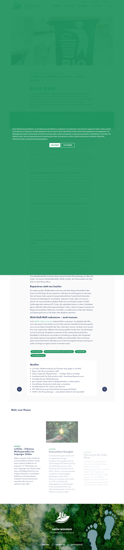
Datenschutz (77, 545)
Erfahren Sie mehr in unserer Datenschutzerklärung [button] (29, 139)
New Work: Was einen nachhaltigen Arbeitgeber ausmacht (104, 390)
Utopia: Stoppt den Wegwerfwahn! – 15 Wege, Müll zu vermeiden (56, 374)
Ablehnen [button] (55, 145)
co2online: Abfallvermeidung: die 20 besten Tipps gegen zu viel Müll (56, 369)
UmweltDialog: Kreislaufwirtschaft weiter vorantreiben (51, 385)
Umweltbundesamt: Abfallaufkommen (45, 380)
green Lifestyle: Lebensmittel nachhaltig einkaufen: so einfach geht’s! (56, 382)
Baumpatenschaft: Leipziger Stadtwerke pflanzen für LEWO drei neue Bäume (19, 390)
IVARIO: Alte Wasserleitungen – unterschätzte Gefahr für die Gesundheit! (58, 392)
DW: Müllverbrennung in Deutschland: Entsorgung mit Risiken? (54, 390)
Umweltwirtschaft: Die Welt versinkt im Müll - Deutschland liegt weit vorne (58, 377)
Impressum (60, 545)
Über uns (45, 545)
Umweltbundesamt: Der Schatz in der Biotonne (48, 387)
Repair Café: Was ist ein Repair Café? (45, 372)
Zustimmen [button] (67, 145)
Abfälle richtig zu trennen (43, 322)
